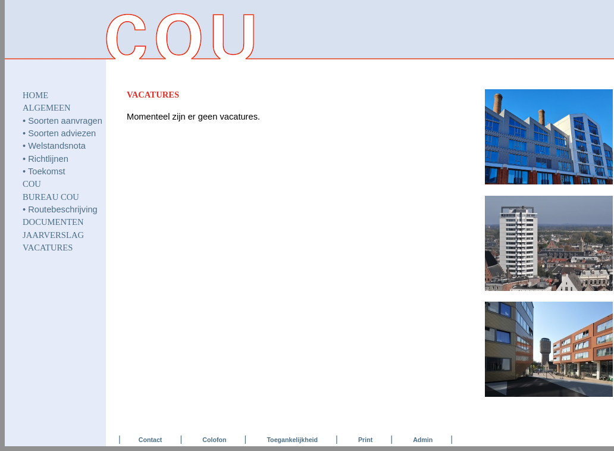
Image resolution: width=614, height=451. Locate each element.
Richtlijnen (48, 159)
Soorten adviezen (62, 133)
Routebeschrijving (63, 209)
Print (365, 439)
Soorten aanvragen (65, 121)
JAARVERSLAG (53, 235)
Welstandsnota (57, 146)
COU (32, 184)
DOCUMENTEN (53, 222)
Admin (423, 439)
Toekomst (46, 171)
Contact (150, 439)
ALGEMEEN (47, 107)
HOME (35, 95)
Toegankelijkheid (292, 439)
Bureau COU (51, 197)
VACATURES (48, 247)
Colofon (214, 439)
